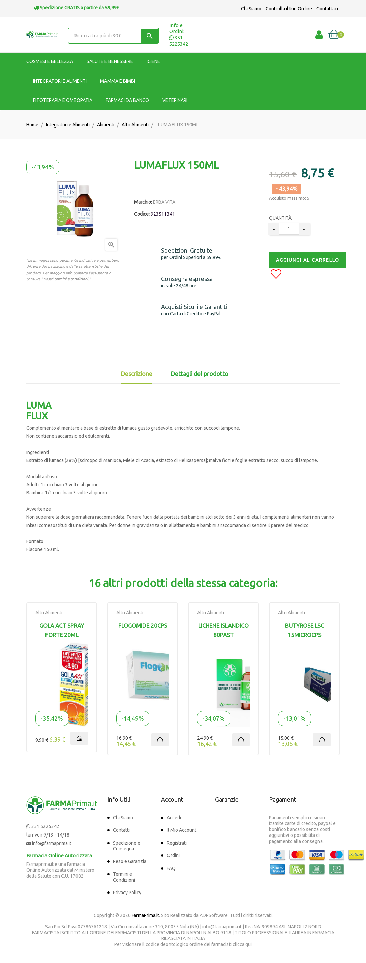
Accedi (174, 817)
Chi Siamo (251, 8)
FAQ (171, 868)
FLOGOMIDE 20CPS (142, 625)
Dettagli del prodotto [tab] (199, 373)
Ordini (173, 855)
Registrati (177, 843)
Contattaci (327, 8)
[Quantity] (289, 229)
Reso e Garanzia (129, 861)
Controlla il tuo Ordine (289, 8)
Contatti (121, 830)
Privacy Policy (127, 892)
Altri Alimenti (48, 612)
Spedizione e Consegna (126, 846)
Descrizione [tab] (136, 373)
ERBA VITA (164, 202)
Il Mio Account (181, 830)
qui (248, 944)
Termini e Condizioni (124, 877)
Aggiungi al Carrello (307, 260)
